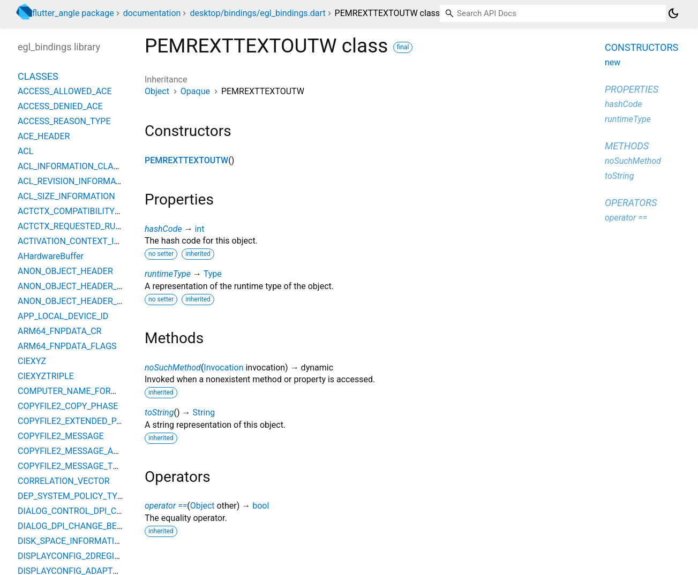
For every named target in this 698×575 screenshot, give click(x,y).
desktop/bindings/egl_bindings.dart (257, 13)
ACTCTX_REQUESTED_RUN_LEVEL (84, 226)
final (403, 47)
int (199, 229)
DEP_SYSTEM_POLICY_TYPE (72, 496)
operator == (166, 506)
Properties (631, 89)
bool (260, 506)
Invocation (223, 367)
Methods (627, 146)
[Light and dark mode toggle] (673, 13)
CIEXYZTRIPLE (46, 376)
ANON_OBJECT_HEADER (65, 271)
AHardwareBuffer (51, 256)
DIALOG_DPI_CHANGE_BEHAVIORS (85, 526)
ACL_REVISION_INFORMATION (76, 181)
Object (157, 91)
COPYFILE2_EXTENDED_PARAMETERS (92, 421)
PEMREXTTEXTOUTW (186, 160)
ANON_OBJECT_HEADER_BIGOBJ (82, 286)
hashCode (163, 229)
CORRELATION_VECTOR (64, 481)
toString (159, 412)
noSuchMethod (173, 367)
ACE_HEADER (44, 136)
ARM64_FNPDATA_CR (59, 331)
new (612, 62)
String (203, 412)
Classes (38, 76)
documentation (152, 13)
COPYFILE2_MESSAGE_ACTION (78, 451)
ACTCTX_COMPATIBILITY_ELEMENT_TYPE (99, 211)
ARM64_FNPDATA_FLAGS (67, 346)
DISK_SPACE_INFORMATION (72, 541)
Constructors (641, 47)
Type (213, 274)
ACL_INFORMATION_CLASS (71, 166)
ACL (25, 151)
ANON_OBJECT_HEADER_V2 (72, 301)
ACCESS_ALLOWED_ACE (65, 91)
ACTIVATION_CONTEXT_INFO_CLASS (89, 241)
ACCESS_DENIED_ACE (60, 106)
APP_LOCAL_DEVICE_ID (63, 316)
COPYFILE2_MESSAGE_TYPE (73, 466)
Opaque (195, 91)
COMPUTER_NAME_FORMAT (73, 391)
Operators (631, 202)
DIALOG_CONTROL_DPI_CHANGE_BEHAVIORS (106, 511)
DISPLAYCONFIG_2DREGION (72, 556)
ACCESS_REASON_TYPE (64, 121)
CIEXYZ (32, 361)
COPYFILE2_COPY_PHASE (68, 406)
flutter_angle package (73, 13)
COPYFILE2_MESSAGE (61, 436)
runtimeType (168, 274)
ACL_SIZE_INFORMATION (66, 196)
